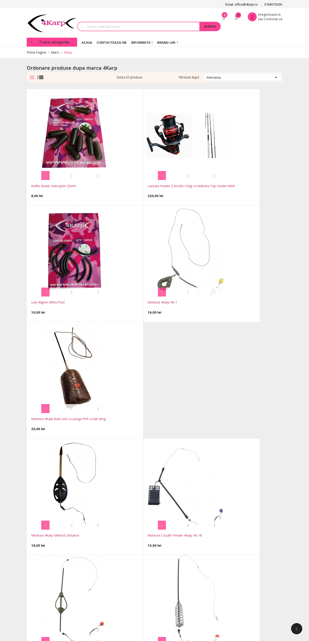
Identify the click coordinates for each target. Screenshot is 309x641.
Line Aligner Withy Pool (150, 143)
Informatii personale (183, 552)
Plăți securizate (141, 581)
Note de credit (179, 566)
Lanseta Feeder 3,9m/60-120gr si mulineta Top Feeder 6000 (100, 148)
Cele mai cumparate (107, 561)
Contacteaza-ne (103, 568)
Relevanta (243, 77)
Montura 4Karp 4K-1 (199, 143)
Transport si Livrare (145, 548)
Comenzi (175, 559)
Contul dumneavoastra (184, 539)
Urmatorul (272, 464)
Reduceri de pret (104, 548)
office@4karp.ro (38, 551)
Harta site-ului (102, 575)
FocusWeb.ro (63, 605)
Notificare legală (142, 554)
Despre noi (138, 575)
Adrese (174, 572)
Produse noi (101, 554)
